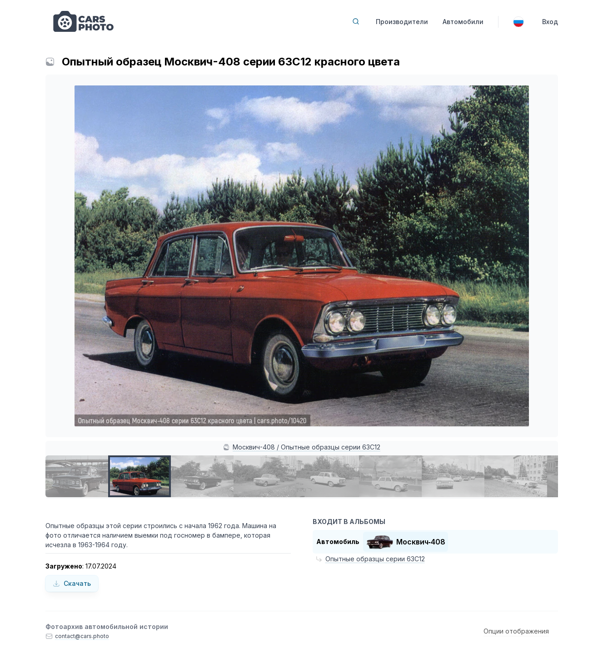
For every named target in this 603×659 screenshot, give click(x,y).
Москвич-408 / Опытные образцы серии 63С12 (306, 447)
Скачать (72, 583)
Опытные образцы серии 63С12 (375, 559)
